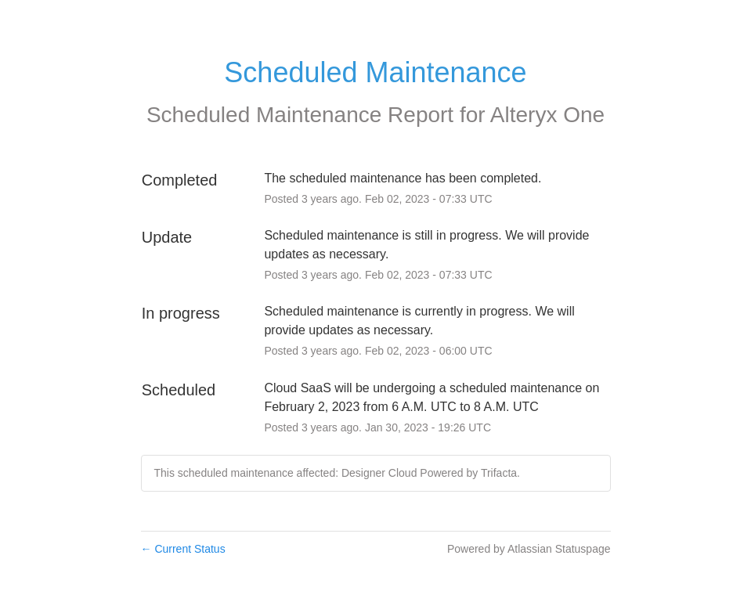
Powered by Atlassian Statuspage (529, 549)
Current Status (183, 549)
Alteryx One (547, 115)
